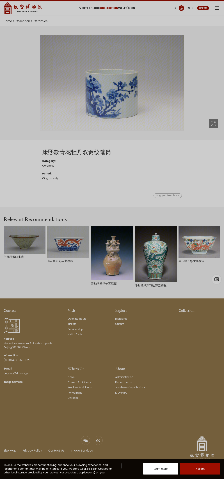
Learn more (156, 470)
